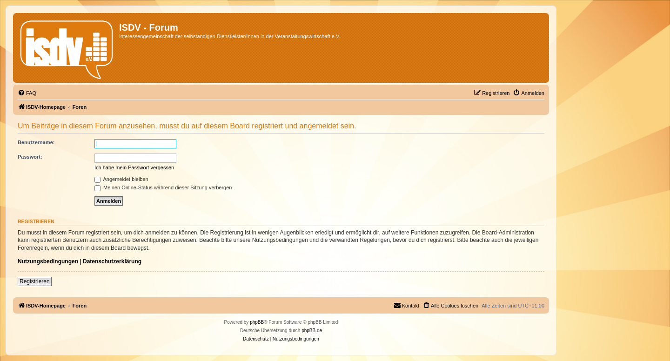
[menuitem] (27, 93)
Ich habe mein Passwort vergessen (134, 167)
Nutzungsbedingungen (48, 261)
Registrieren (35, 281)
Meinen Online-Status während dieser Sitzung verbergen (163, 187)
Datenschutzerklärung (112, 261)
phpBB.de (312, 330)
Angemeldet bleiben (121, 179)
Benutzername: (36, 142)
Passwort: (30, 157)
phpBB (257, 322)
